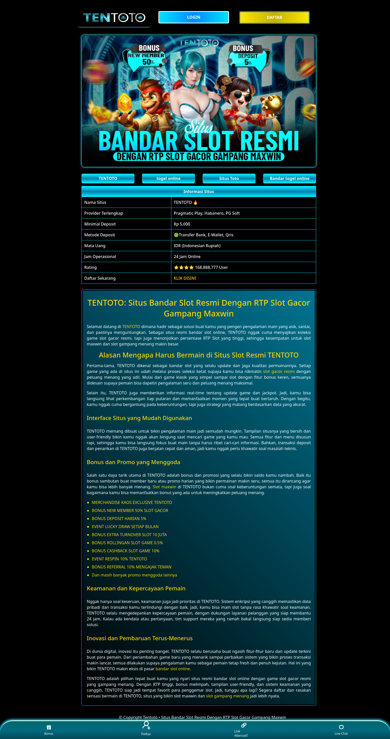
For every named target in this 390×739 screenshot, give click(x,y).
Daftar (146, 728)
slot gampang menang (227, 696)
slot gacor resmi (279, 371)
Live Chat (341, 730)
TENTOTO (131, 326)
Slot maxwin (164, 487)
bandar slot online (173, 668)
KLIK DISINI (185, 278)
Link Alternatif (241, 730)
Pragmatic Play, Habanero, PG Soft (207, 213)
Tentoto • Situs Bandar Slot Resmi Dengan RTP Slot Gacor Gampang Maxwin (214, 717)
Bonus (48, 730)
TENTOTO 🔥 (186, 202)
